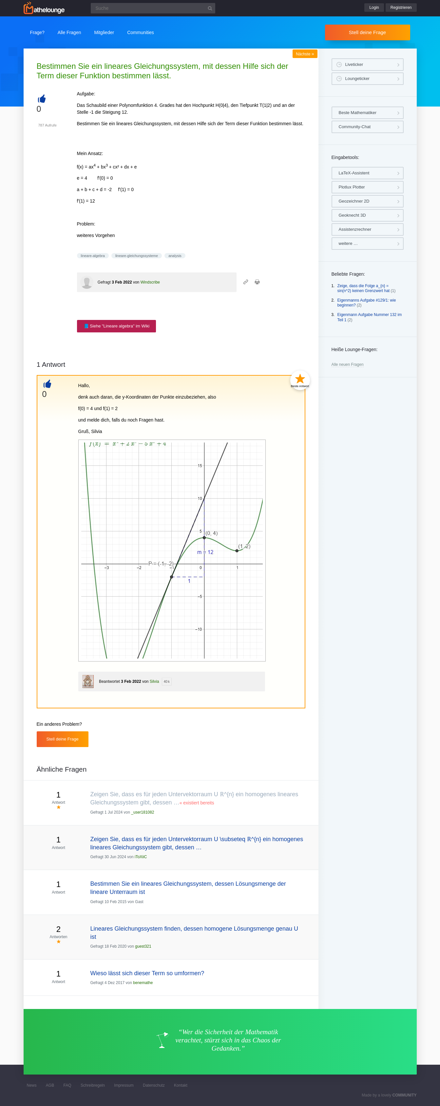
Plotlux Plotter (352, 187)
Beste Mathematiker (358, 112)
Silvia (154, 681)
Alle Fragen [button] (69, 32)
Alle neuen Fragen (348, 364)
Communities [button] (140, 32)
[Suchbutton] (210, 8)
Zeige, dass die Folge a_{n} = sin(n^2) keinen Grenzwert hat (363, 288)
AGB (50, 1085)
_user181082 (142, 812)
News (32, 1085)
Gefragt (104, 282)
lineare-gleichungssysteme (136, 256)
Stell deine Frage (367, 32)
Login (374, 7)
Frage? (37, 32)
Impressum (123, 1085)
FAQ (67, 1085)
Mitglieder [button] (104, 32)
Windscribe (150, 282)
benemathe (143, 982)
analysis (175, 256)
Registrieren (401, 7)
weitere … (348, 243)
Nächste (305, 54)
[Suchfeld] (153, 8)
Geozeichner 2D (354, 201)
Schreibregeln (93, 1085)
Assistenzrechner (355, 229)
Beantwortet (109, 681)
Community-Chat (355, 126)
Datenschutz (154, 1085)
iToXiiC (141, 857)
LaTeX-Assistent (354, 172)
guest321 (143, 946)
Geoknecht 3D (352, 215)
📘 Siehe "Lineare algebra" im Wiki (117, 326)
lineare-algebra (93, 256)
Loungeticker (357, 78)
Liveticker (354, 64)
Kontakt (180, 1085)
